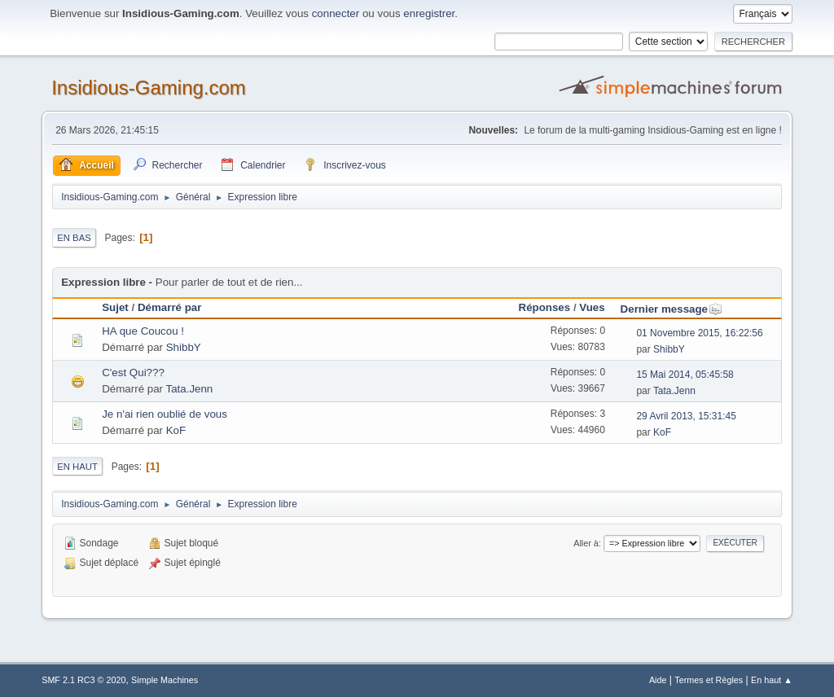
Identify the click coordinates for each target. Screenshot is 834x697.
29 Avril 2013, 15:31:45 (685, 416)
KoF (176, 430)
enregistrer (428, 13)
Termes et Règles (708, 680)
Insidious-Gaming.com (148, 88)
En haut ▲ (771, 680)
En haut (77, 466)
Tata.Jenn (189, 389)
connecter (336, 13)
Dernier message (671, 309)
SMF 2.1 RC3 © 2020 (83, 680)
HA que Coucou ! (143, 331)
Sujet (115, 307)
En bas (74, 238)
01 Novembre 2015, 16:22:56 (699, 333)
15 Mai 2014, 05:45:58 (684, 374)
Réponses (545, 307)
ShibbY (183, 347)
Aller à (586, 543)
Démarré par (170, 307)
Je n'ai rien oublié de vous (164, 414)
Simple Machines (164, 680)
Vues (591, 307)
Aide (658, 680)
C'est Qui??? (133, 372)
